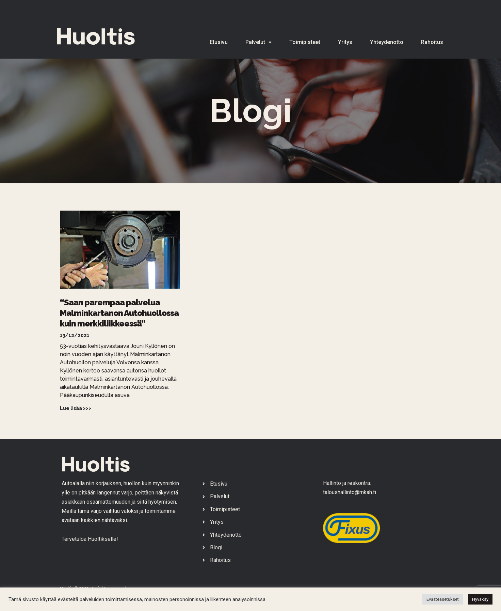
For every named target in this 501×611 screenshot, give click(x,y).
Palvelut (258, 42)
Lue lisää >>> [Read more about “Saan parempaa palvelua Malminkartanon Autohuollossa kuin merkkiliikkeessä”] (75, 408)
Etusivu (219, 42)
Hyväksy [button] (480, 599)
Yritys (345, 42)
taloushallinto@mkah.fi (349, 492)
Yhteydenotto (386, 42)
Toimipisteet (304, 42)
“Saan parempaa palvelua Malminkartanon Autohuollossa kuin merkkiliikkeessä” (119, 313)
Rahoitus (432, 42)
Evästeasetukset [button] (442, 599)
